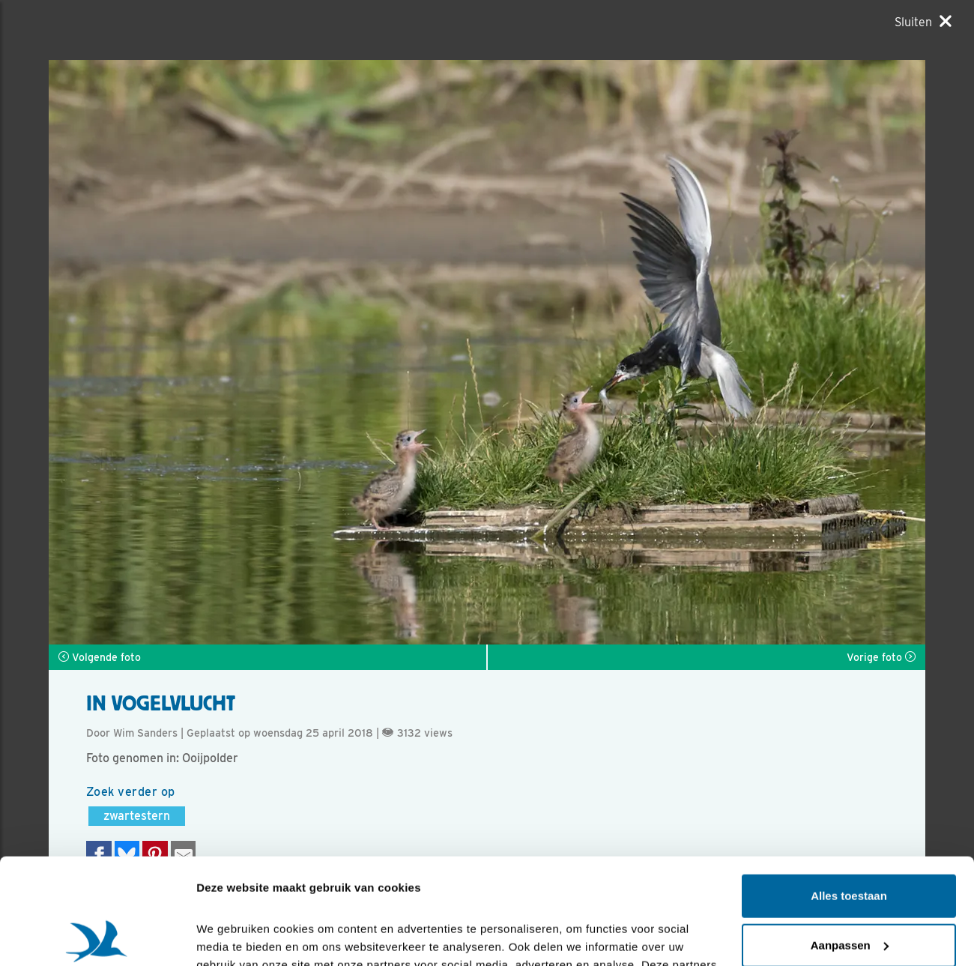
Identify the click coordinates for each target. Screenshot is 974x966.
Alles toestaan (849, 790)
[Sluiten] (923, 21)
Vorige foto (881, 657)
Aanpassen (850, 839)
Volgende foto (99, 657)
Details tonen (231, 936)
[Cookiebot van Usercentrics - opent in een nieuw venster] (97, 937)
